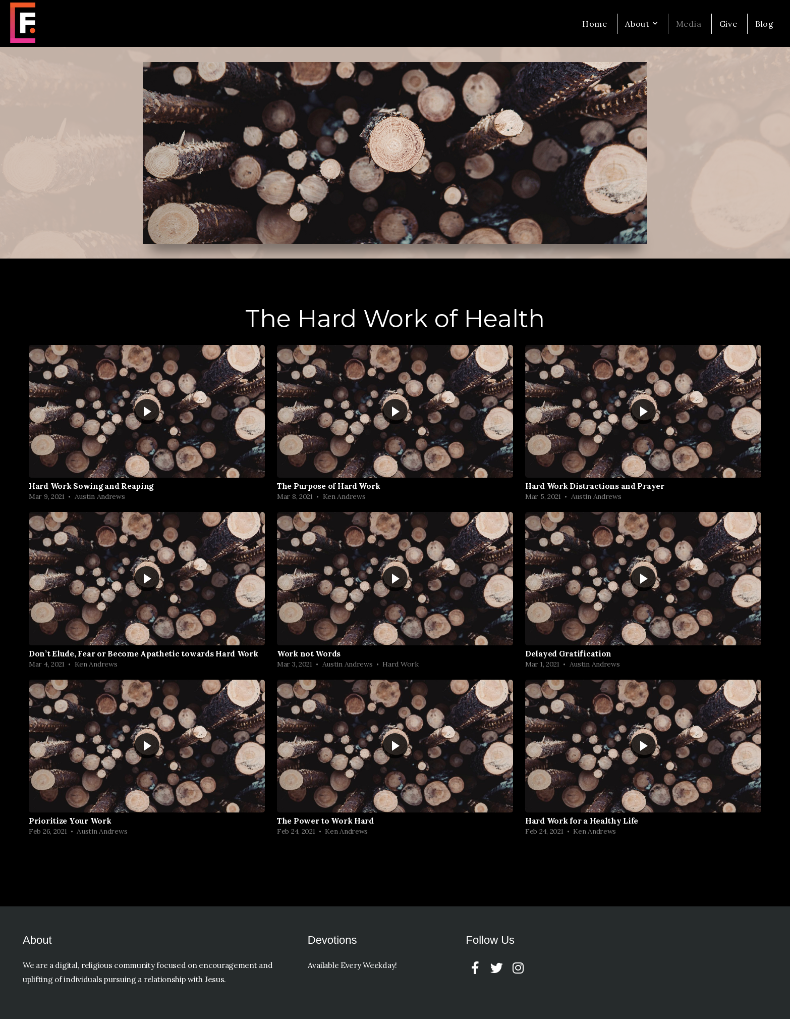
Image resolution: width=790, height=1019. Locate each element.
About (641, 24)
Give (728, 24)
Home (594, 24)
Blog (764, 24)
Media (689, 24)
